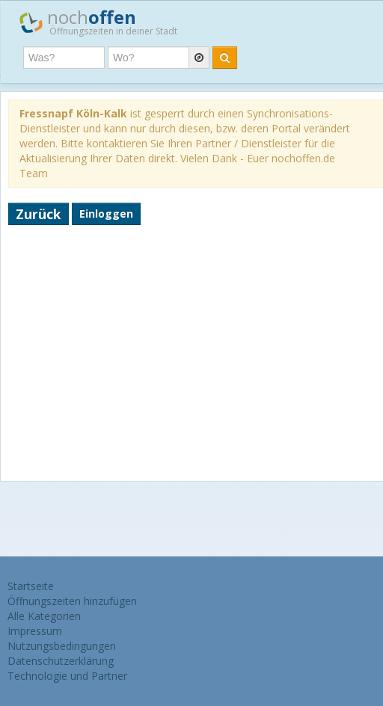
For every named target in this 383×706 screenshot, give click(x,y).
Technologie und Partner (67, 676)
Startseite (30, 586)
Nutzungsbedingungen (61, 646)
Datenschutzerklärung (60, 661)
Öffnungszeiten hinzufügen (72, 601)
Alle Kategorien (44, 616)
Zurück (38, 214)
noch (98, 21)
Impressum (34, 631)
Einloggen (106, 213)
